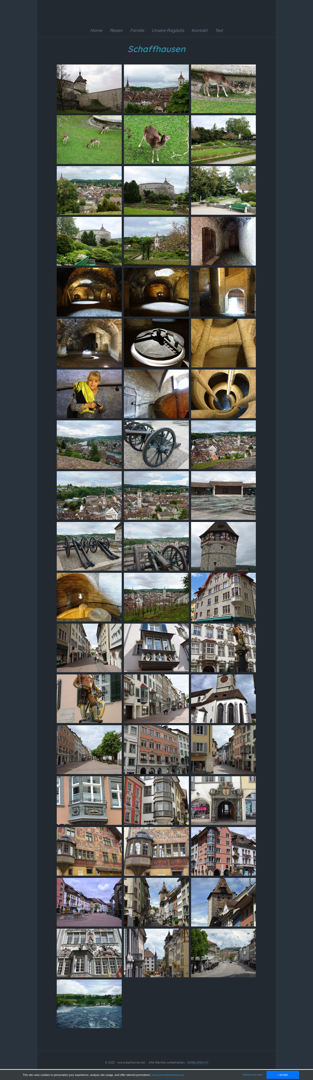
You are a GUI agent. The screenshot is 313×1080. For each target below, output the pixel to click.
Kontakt (199, 30)
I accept (283, 1074)
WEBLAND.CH (197, 1062)
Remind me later (253, 1074)
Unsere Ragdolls (168, 30)
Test (219, 30)
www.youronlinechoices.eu (168, 1075)
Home (96, 30)
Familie (137, 30)
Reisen (116, 30)
